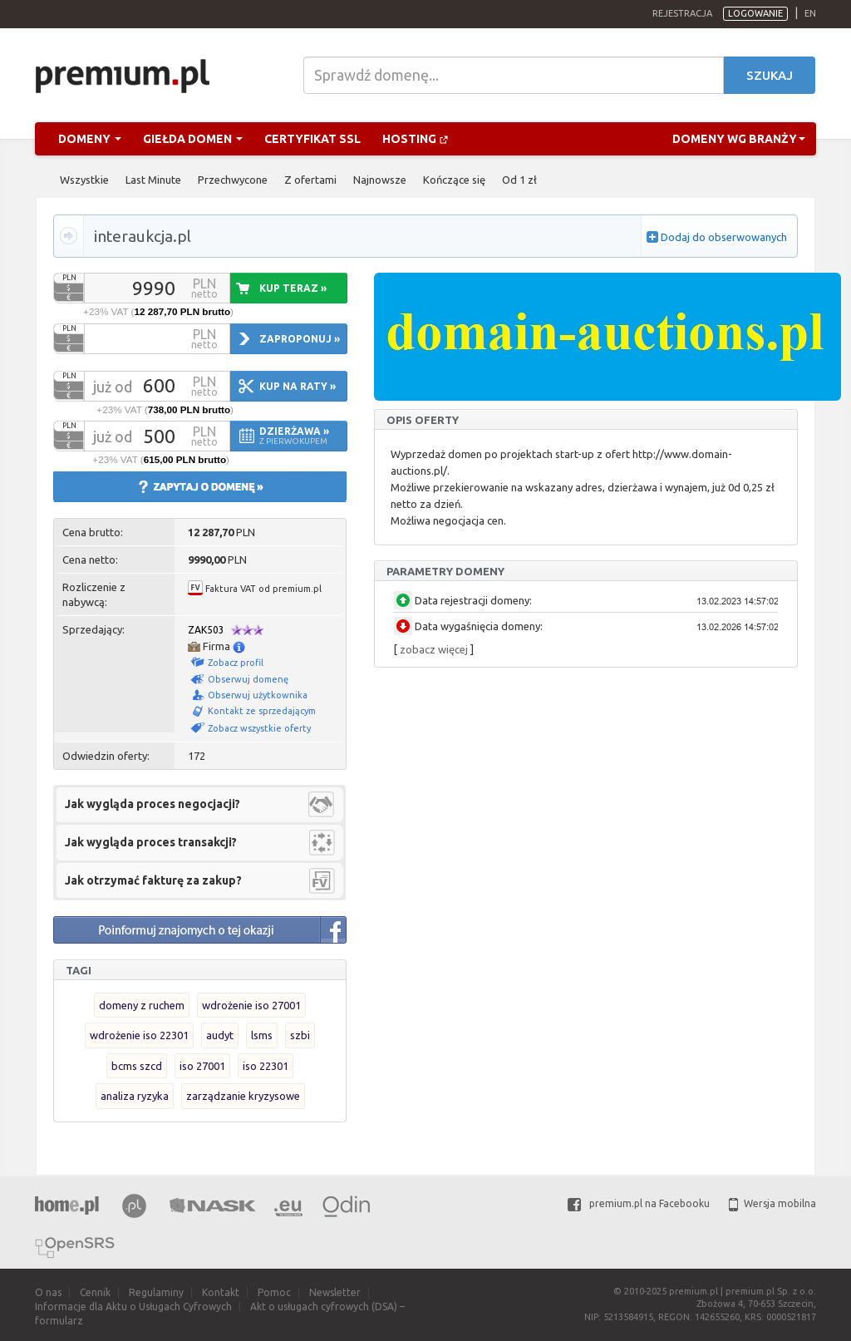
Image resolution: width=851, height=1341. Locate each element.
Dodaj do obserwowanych (724, 237)
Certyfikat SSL (312, 138)
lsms (262, 1035)
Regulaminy (156, 1292)
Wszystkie (84, 179)
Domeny (89, 138)
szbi (300, 1035)
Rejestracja (682, 13)
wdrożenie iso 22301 (139, 1035)
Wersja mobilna (772, 1203)
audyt (220, 1035)
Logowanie (755, 13)
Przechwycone (233, 179)
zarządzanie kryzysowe (243, 1096)
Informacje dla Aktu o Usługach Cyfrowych (133, 1306)
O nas (48, 1292)
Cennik (95, 1292)
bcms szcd (136, 1066)
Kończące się (454, 179)
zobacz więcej (434, 649)
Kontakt (220, 1292)
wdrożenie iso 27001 (251, 1005)
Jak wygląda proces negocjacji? (152, 804)
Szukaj (769, 75)
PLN (69, 278)
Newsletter (335, 1292)
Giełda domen (193, 138)
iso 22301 (265, 1066)
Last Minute (153, 179)
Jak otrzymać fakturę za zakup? (153, 880)
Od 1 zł (519, 179)
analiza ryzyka (135, 1096)
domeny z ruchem (141, 1005)
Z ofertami (310, 179)
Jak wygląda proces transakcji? (151, 842)
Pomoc (274, 1292)
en (810, 13)
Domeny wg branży (738, 138)
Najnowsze (379, 179)
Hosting (415, 138)
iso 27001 (202, 1066)
